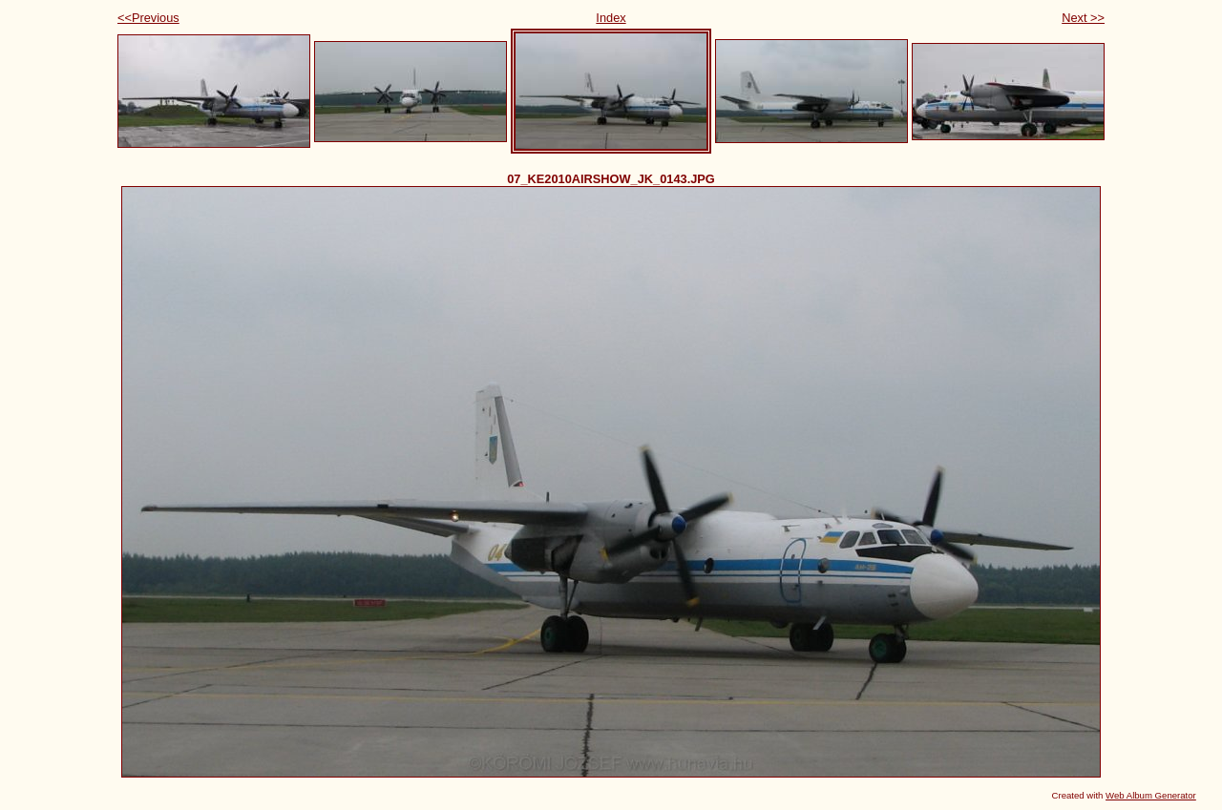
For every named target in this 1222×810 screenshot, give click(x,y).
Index (610, 17)
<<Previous (148, 17)
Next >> (1083, 17)
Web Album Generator (1151, 795)
